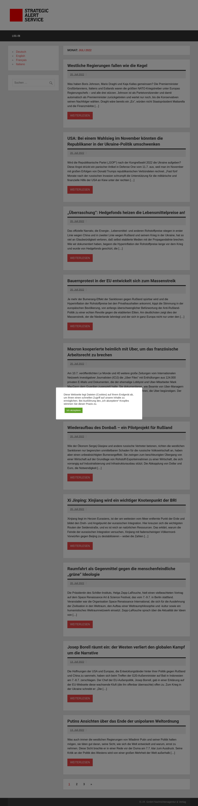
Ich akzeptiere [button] (74, 410)
